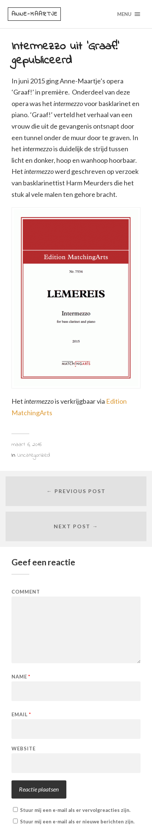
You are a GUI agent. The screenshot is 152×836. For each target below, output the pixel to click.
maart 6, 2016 (26, 444)
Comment (25, 591)
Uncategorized (33, 455)
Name (20, 676)
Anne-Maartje (34, 14)
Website (23, 748)
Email (21, 714)
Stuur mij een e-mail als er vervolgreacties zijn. (75, 810)
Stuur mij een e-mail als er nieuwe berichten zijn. (77, 822)
